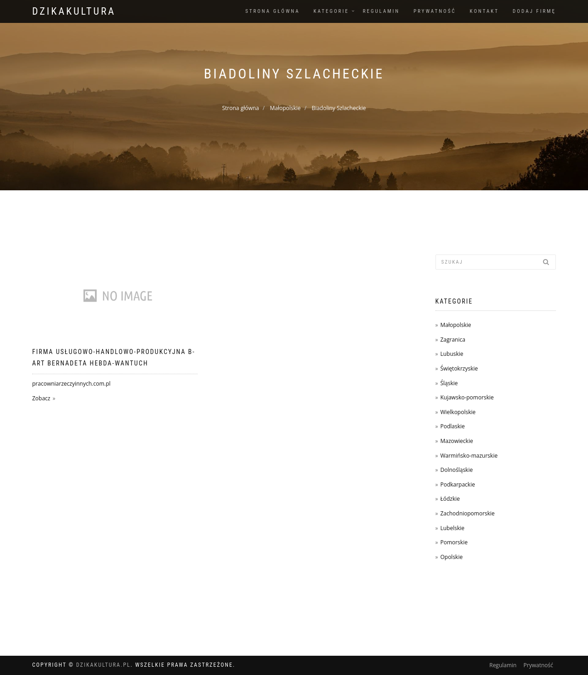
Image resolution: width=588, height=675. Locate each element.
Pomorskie (453, 542)
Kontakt (484, 11)
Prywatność (434, 11)
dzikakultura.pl (103, 665)
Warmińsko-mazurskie (469, 455)
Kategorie (331, 11)
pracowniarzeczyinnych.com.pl (71, 383)
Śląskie (449, 383)
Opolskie (451, 557)
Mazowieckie (456, 441)
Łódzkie (450, 499)
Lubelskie (452, 528)
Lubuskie (451, 354)
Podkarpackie (457, 484)
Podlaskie (452, 426)
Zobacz (41, 398)
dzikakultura (74, 11)
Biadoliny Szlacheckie (338, 108)
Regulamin (381, 11)
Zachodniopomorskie (467, 513)
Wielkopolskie (457, 412)
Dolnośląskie (456, 470)
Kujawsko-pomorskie (466, 397)
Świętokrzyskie (459, 368)
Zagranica (452, 339)
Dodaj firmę (534, 11)
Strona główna (272, 11)
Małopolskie (285, 108)
